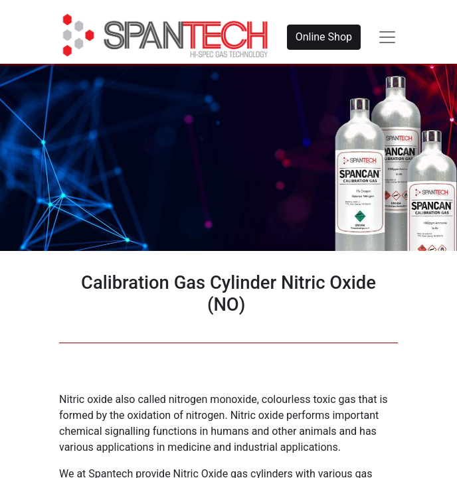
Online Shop (324, 37)
